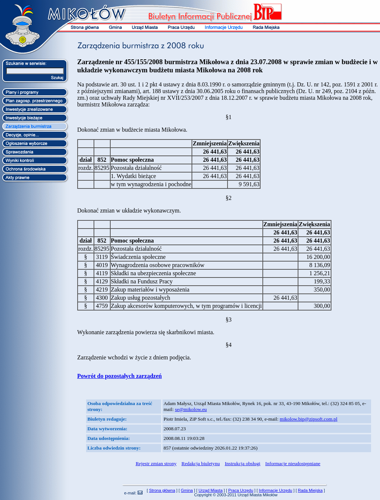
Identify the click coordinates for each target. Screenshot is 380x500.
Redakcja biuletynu (200, 463)
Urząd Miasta (211, 490)
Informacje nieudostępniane (292, 463)
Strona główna (162, 490)
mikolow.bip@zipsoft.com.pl (308, 419)
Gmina (187, 490)
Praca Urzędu (240, 490)
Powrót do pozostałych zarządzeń (119, 376)
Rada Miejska (310, 490)
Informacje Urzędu (275, 490)
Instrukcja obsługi (243, 463)
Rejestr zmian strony (155, 463)
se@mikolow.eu (191, 409)
